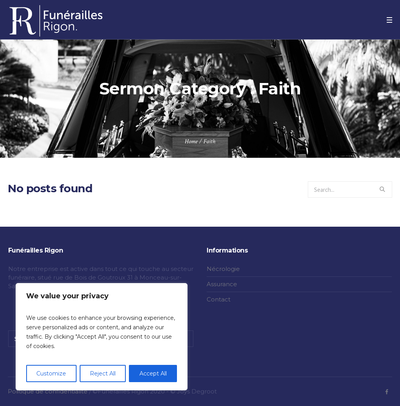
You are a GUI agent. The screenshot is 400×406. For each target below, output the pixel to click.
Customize (51, 373)
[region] (102, 336)
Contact (218, 299)
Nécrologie (223, 268)
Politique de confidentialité (48, 391)
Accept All (153, 373)
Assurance (222, 284)
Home (191, 141)
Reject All (103, 373)
